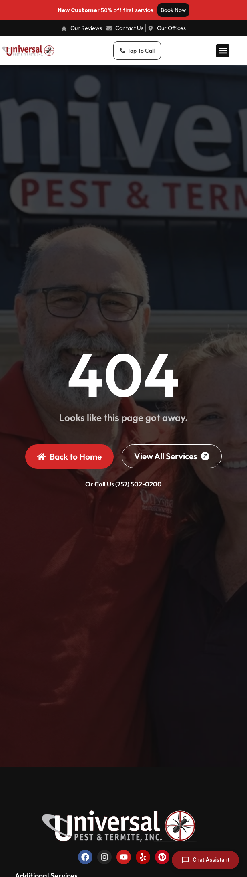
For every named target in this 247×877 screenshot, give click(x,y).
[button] (222, 50)
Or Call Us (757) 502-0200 (123, 484)
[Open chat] (205, 860)
